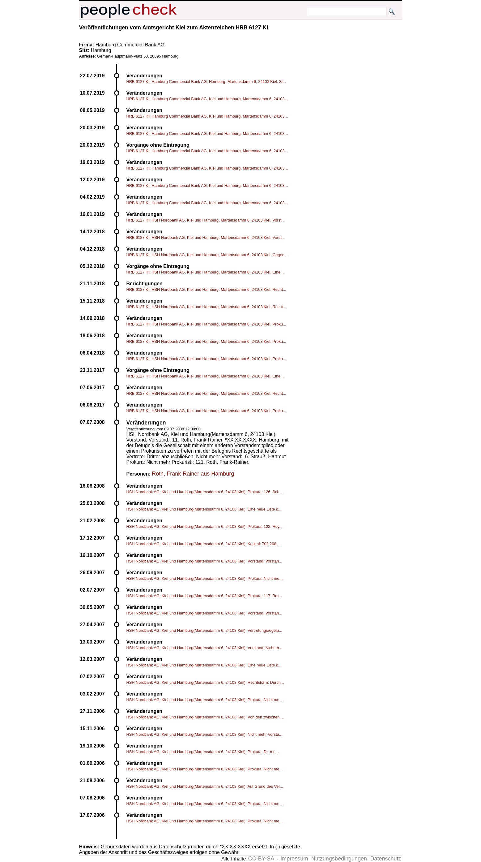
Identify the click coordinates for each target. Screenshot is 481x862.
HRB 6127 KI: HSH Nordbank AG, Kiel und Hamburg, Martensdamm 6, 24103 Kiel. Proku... (206, 324)
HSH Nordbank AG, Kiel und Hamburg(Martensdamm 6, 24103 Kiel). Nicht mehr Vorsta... (204, 734)
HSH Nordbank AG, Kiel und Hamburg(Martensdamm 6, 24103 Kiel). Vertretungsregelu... (204, 630)
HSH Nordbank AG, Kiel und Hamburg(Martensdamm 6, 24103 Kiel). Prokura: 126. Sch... (204, 491)
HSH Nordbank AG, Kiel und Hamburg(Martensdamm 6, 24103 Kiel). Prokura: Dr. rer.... (202, 751)
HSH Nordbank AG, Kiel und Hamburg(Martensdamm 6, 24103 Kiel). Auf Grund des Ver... (204, 786)
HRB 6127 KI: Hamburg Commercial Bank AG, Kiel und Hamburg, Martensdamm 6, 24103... (207, 99)
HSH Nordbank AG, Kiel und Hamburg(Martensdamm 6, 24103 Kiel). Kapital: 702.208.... (203, 543)
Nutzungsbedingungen (339, 859)
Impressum (294, 859)
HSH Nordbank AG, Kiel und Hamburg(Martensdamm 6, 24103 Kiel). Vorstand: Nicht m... (204, 647)
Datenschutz (385, 859)
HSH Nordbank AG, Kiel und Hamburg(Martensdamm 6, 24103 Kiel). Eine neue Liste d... (204, 509)
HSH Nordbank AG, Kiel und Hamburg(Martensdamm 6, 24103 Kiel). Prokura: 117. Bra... (204, 595)
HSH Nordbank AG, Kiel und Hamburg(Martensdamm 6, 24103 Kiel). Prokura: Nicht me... (204, 578)
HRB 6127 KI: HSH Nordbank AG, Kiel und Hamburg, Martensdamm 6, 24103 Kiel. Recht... (206, 289)
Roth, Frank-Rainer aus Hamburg (193, 474)
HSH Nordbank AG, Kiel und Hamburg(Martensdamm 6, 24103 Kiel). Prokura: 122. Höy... (204, 526)
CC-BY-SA (261, 859)
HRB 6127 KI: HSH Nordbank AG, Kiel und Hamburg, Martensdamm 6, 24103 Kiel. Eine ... (205, 272)
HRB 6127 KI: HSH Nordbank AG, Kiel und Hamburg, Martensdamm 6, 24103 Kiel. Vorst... (205, 220)
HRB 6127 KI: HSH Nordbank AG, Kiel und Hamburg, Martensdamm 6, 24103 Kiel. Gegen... (207, 254)
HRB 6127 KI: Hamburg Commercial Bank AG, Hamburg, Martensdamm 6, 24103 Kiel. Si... (206, 81)
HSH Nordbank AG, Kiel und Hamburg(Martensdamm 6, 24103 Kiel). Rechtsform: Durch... (205, 682)
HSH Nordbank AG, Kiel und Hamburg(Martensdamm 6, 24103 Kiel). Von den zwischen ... (205, 717)
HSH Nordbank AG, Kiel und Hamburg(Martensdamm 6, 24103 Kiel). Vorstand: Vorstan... (204, 561)
